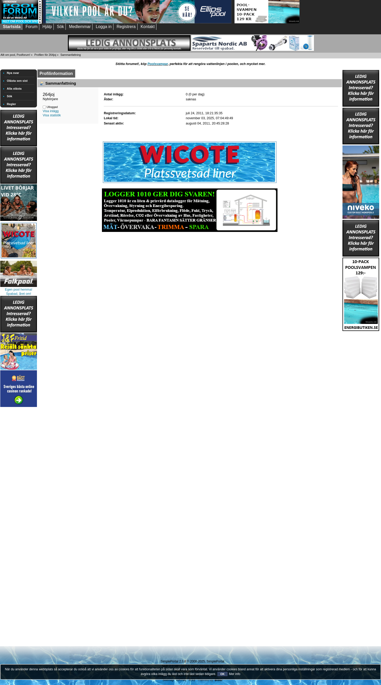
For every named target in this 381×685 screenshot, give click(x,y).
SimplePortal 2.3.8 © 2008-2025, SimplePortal (192, 661)
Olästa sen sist (17, 80)
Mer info (234, 674)
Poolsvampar (158, 64)
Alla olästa (14, 88)
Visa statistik (52, 115)
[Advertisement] (18, 487)
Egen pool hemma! (18, 289)
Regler (11, 104)
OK (222, 674)
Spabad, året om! (18, 294)
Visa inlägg (51, 111)
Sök (9, 96)
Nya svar (13, 72)
